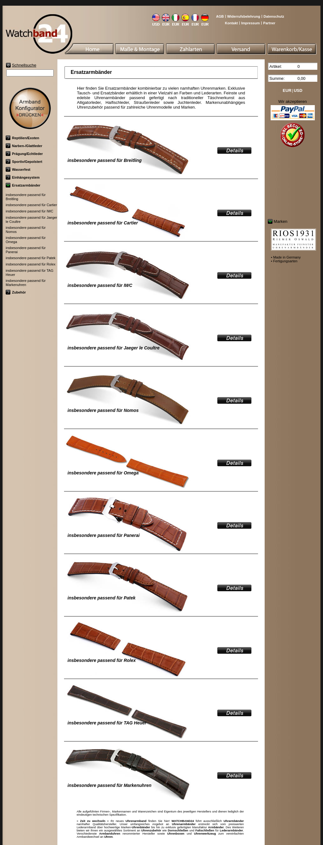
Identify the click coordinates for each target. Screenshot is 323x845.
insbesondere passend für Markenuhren (26, 283)
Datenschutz (273, 16)
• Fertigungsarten (284, 261)
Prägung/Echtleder (24, 154)
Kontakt (231, 23)
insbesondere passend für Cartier (31, 205)
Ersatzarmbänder (23, 185)
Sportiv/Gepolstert (24, 162)
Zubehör (16, 292)
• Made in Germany (286, 257)
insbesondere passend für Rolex (31, 264)
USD (298, 90)
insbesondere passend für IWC (29, 211)
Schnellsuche (24, 65)
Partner (269, 23)
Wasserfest (18, 169)
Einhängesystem (22, 177)
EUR (287, 90)
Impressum (250, 23)
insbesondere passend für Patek (31, 258)
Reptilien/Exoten (22, 138)
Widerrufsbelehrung (243, 16)
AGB (220, 16)
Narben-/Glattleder (24, 146)
